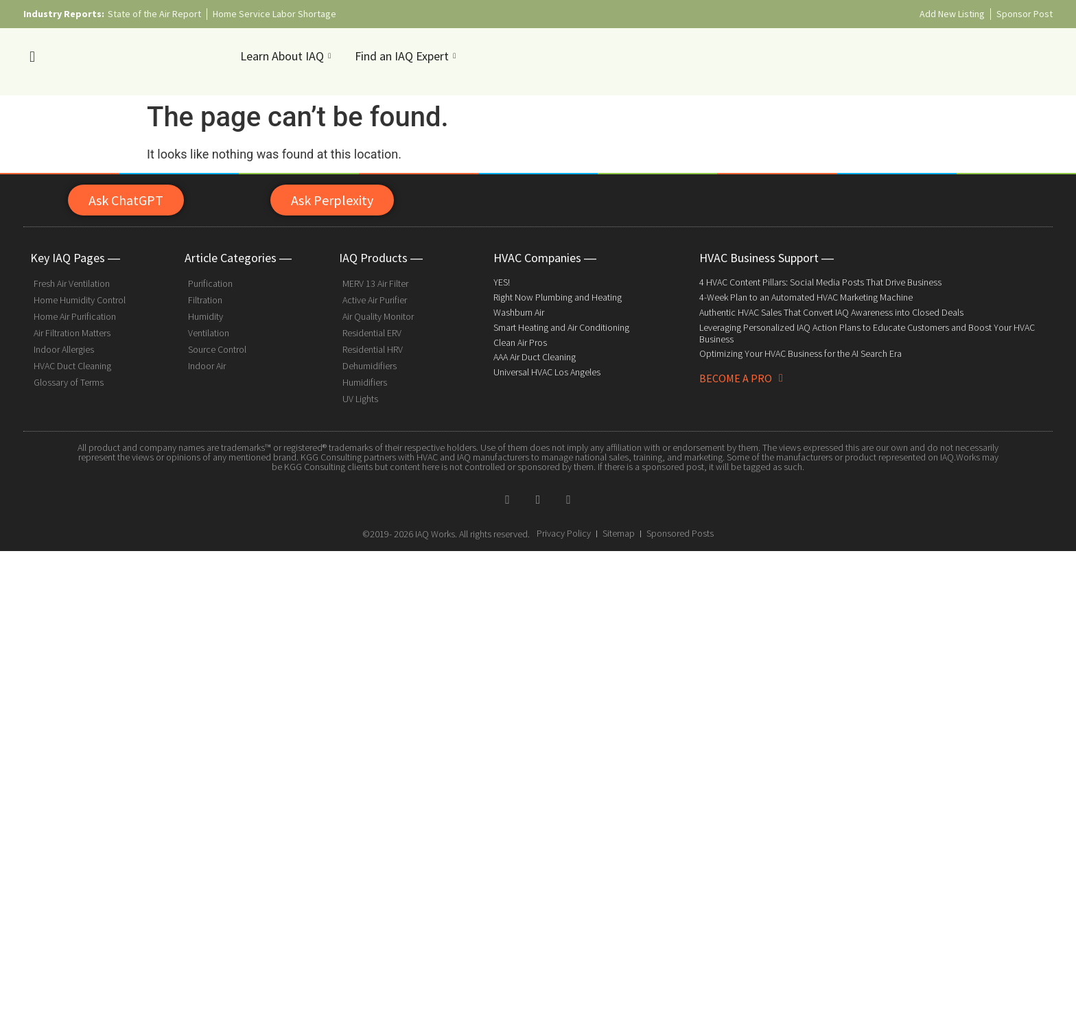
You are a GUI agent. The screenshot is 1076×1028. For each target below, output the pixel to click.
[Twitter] (538, 499)
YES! (501, 282)
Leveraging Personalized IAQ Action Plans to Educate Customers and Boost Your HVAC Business (867, 333)
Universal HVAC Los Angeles (546, 372)
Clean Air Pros (520, 342)
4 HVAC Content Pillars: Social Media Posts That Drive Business (820, 282)
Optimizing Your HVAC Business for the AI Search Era (800, 353)
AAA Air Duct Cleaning (534, 357)
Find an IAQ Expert (407, 56)
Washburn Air (518, 312)
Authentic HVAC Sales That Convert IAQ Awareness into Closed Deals (831, 312)
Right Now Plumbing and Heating (557, 297)
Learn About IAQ (287, 56)
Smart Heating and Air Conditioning (561, 327)
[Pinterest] (568, 499)
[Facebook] (508, 499)
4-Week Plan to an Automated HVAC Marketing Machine (806, 297)
